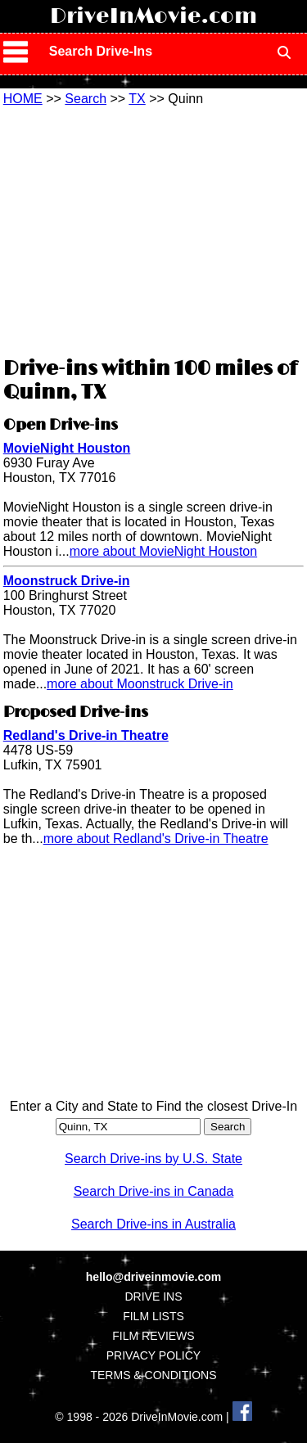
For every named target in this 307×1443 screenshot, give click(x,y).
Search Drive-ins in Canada (154, 1191)
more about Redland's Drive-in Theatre (156, 839)
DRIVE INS (153, 1296)
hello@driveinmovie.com (153, 1276)
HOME (23, 99)
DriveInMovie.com (153, 16)
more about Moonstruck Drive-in (140, 684)
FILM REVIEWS (153, 1335)
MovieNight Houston (67, 448)
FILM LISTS (153, 1316)
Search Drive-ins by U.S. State (153, 1159)
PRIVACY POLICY (153, 1355)
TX (137, 99)
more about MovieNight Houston (163, 551)
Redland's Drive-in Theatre (86, 735)
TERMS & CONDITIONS (153, 1375)
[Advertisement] (153, 229)
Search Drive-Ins (100, 51)
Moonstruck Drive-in (66, 581)
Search (85, 99)
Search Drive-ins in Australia (153, 1224)
